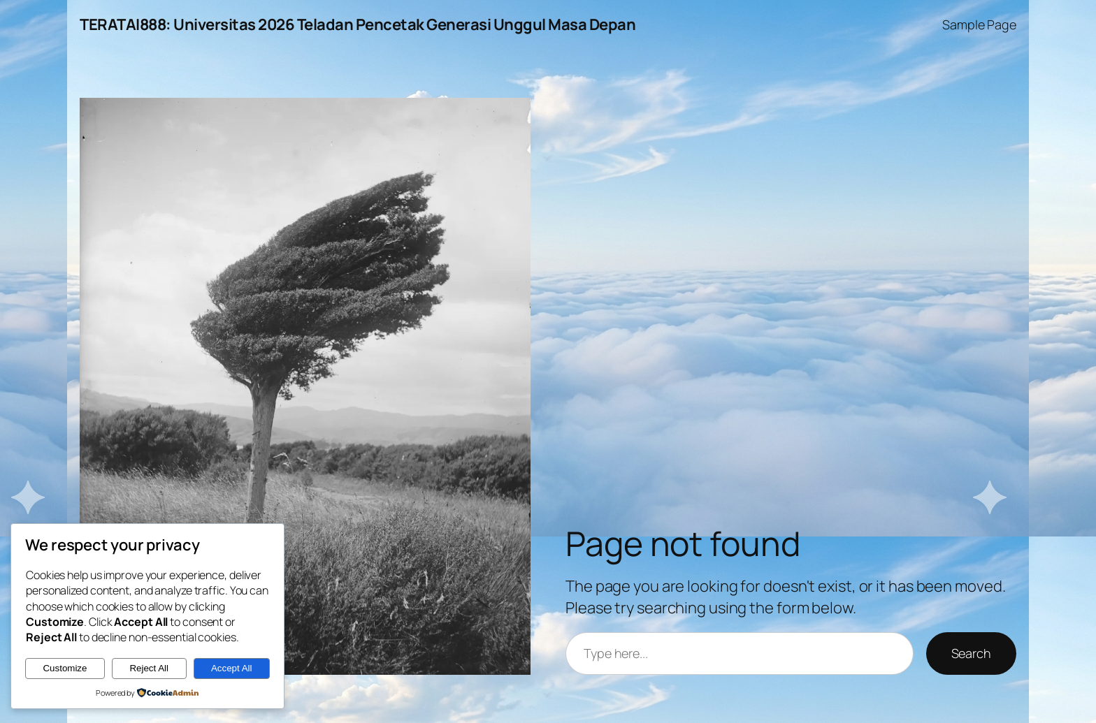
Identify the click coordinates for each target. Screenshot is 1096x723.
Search (971, 653)
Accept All (231, 668)
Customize (65, 668)
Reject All (148, 668)
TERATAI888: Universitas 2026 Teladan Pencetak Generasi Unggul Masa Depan (357, 24)
